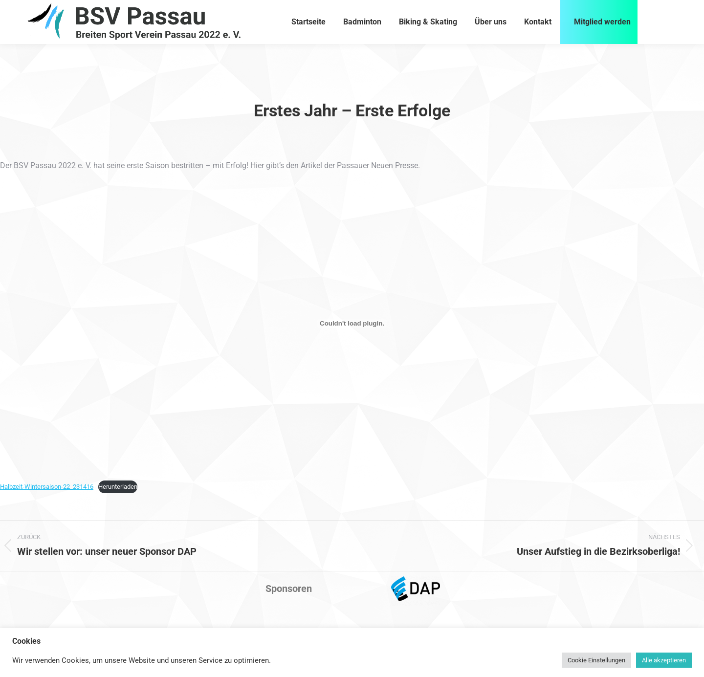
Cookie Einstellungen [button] (596, 660)
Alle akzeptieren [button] (664, 660)
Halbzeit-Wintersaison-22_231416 (46, 486)
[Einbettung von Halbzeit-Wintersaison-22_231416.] (352, 323)
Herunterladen (117, 486)
